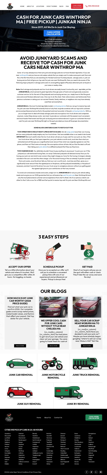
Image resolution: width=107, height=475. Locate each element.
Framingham (36, 459)
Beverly (35, 433)
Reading (63, 451)
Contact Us (58, 418)
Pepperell (91, 455)
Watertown (49, 453)
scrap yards (70, 132)
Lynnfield (7, 438)
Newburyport (22, 440)
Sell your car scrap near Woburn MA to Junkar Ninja (86, 323)
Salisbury (7, 442)
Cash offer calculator (77, 6)
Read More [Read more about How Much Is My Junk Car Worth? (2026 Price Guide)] (20, 346)
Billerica (63, 459)
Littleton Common (24, 462)
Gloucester (8, 436)
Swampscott (36, 442)
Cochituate (77, 446)
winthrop (21, 451)
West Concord (65, 449)
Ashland (35, 451)
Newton (7, 446)
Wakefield (63, 453)
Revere (76, 462)
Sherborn (91, 442)
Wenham (63, 442)
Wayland (21, 444)
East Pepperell (65, 462)
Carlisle (35, 444)
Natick (20, 449)
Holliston (76, 449)
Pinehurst (49, 459)
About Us (30, 6)
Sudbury (90, 444)
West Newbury (78, 442)
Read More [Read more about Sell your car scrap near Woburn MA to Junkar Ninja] (87, 346)
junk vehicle (43, 147)
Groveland (22, 436)
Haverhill (48, 436)
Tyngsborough (37, 455)
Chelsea (7, 444)
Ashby (90, 459)
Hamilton (35, 436)
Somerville (77, 459)
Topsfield (49, 442)
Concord (63, 444)
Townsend (49, 462)
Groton (7, 455)
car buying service (60, 106)
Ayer (6, 462)
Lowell (62, 464)
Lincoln (21, 446)
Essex (76, 433)
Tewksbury (22, 457)
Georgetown (92, 433)
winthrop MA (23, 75)
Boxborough (91, 446)
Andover (21, 433)
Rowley (76, 440)
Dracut (35, 462)
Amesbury (8, 433)
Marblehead (36, 438)
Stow (47, 449)
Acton (6, 449)
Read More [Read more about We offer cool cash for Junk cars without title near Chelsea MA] (53, 346)
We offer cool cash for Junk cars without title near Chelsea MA (53, 324)
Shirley (20, 464)
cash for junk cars (69, 175)
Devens (76, 464)
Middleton (77, 438)
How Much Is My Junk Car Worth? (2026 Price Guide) (20, 301)
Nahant (90, 438)
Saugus (21, 442)
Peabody (49, 440)
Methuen (63, 438)
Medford (76, 457)
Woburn (7, 459)
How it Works (52, 6)
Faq (67, 6)
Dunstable (8, 453)
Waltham (21, 459)
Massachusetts (65, 457)
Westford (91, 449)
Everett (35, 464)
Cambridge (49, 451)
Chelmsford (77, 451)
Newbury (7, 440)
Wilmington (77, 455)
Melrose (90, 453)
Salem (90, 440)
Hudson (35, 457)
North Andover (37, 440)
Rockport (63, 440)
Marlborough (64, 455)
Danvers (63, 433)
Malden (7, 464)
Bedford (35, 449)
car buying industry (78, 111)
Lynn (89, 436)
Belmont (63, 446)
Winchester (77, 444)
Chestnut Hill (50, 446)
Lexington (49, 444)
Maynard (7, 457)
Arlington (7, 451)
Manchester (22, 438)
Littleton (21, 453)
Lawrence (77, 436)
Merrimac (49, 438)
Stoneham (49, 455)
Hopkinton (35, 446)
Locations (40, 6)
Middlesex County (38, 453)
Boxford (48, 433)
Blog (61, 6)
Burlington (77, 453)
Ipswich (63, 436)
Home (22, 6)
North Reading (92, 451)
